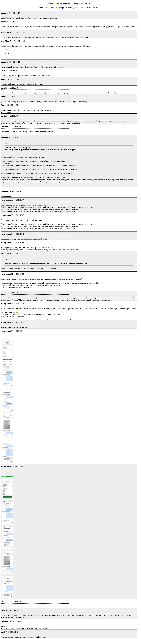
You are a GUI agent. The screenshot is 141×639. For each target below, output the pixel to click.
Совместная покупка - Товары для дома (69, 3)
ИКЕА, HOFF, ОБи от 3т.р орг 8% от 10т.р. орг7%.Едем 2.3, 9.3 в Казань (69, 8)
